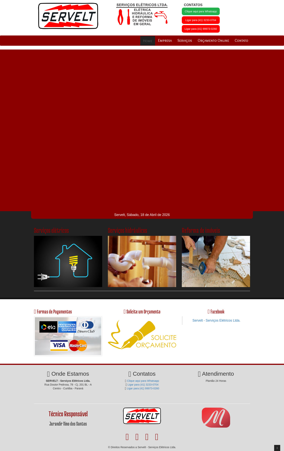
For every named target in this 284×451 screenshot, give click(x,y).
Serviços (184, 40)
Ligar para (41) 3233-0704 (200, 20)
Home (147, 41)
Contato (241, 40)
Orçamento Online (213, 40)
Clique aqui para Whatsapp (201, 11)
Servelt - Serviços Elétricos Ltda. (216, 320)
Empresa (165, 40)
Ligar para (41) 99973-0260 (201, 28)
